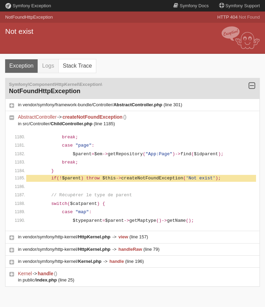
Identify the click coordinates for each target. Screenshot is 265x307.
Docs (190, 5)
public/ (40, 280)
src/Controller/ (58, 123)
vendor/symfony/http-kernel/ (67, 236)
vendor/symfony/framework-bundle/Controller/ (93, 104)
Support (239, 5)
